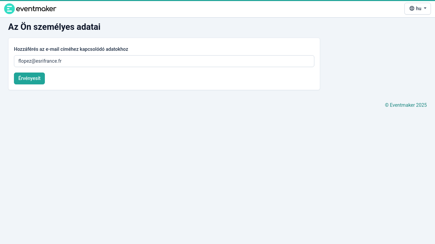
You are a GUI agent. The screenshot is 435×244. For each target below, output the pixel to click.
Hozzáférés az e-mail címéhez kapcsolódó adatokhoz (71, 49)
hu (415, 8)
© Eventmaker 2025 (406, 105)
